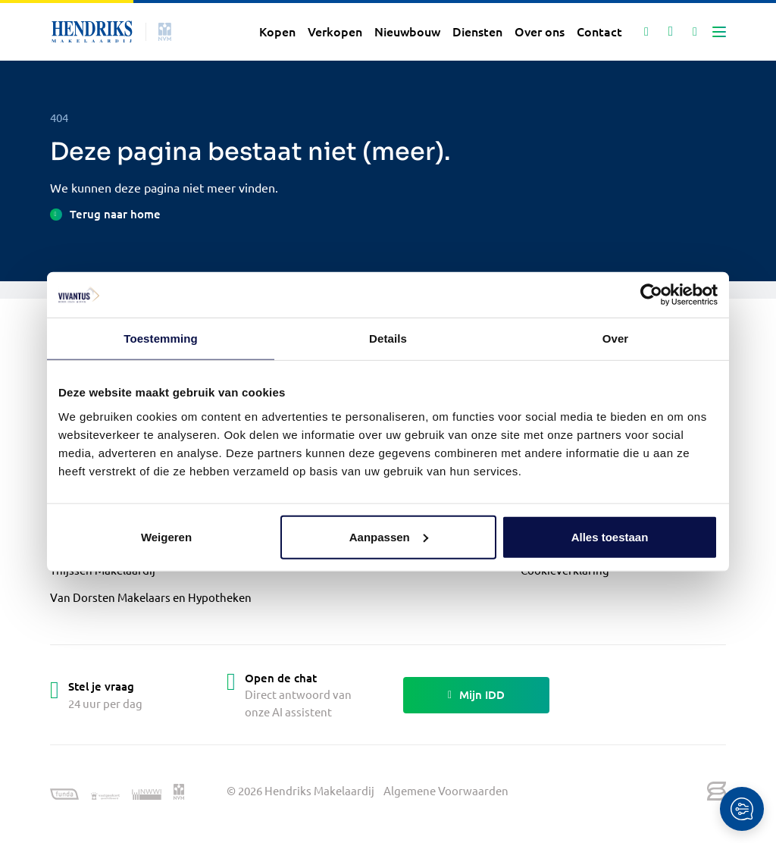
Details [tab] (388, 338)
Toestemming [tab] (161, 338)
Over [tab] (615, 338)
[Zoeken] (646, 32)
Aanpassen (388, 536)
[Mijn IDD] (695, 32)
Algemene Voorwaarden (445, 790)
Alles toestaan (610, 536)
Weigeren (166, 536)
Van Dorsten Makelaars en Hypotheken (151, 597)
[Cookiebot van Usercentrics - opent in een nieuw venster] (651, 295)
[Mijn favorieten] (671, 32)
